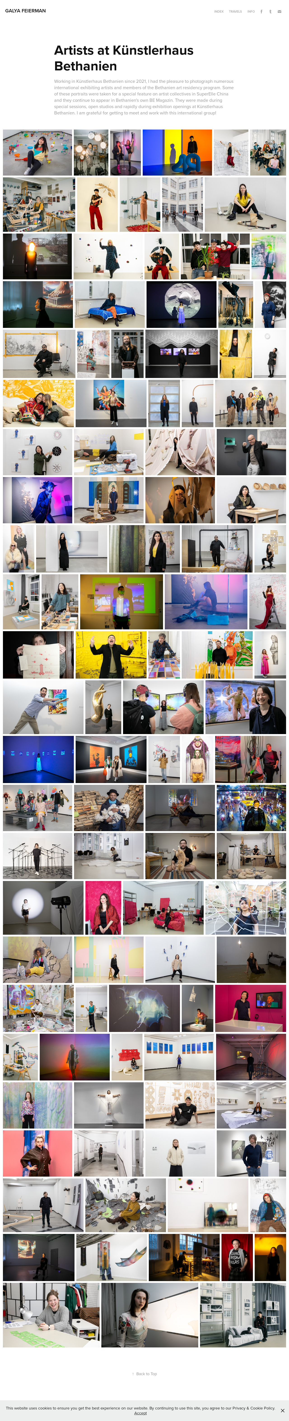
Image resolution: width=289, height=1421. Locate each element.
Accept (140, 1413)
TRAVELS (235, 11)
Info (251, 11)
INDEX (219, 11)
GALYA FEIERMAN (25, 10)
